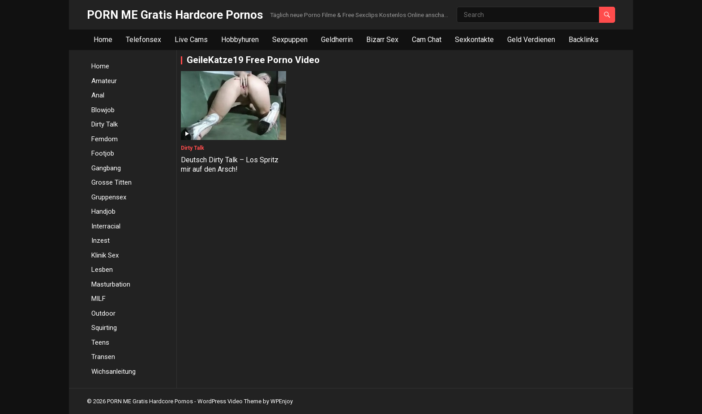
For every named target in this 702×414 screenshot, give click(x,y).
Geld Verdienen (531, 39)
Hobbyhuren (240, 39)
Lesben (102, 270)
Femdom (104, 139)
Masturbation (110, 284)
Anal (97, 95)
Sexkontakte (474, 39)
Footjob (102, 153)
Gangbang (106, 168)
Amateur (104, 81)
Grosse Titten (111, 182)
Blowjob (103, 110)
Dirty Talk (104, 124)
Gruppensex (108, 197)
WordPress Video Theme (229, 401)
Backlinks (584, 39)
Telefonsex (143, 39)
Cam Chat (426, 39)
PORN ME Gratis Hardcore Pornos (175, 14)
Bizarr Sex (382, 39)
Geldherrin (337, 39)
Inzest (100, 241)
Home (103, 39)
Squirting (104, 328)
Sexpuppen (290, 39)
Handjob (103, 211)
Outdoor (103, 313)
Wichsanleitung (113, 372)
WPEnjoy (281, 401)
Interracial (105, 226)
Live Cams (191, 39)
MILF (98, 299)
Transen (103, 357)
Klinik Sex (105, 255)
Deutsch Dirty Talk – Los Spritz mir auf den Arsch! (229, 164)
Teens (100, 342)
